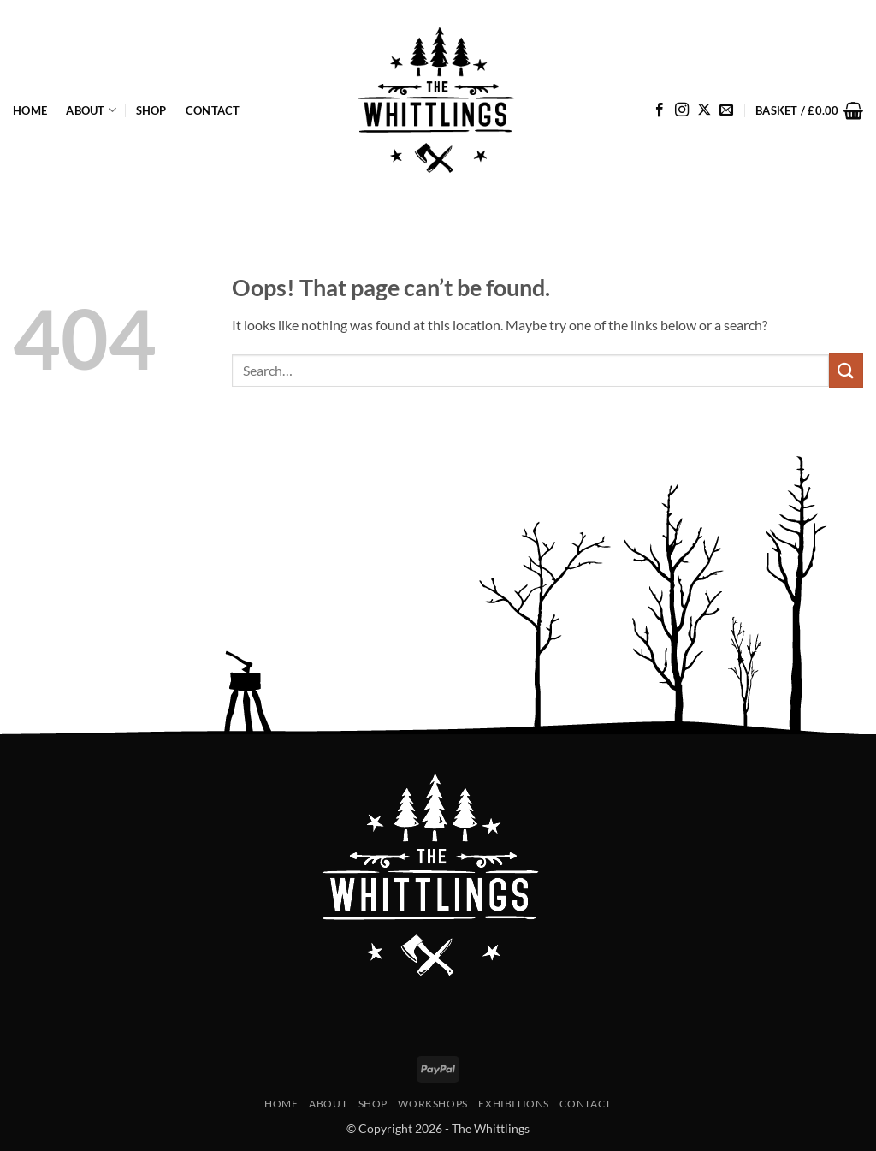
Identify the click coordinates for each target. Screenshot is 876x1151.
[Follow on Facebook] (659, 110)
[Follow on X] (704, 110)
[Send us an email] (726, 110)
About (91, 110)
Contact (213, 110)
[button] (809, 110)
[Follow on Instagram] (682, 110)
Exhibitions (513, 1103)
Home (30, 110)
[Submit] (846, 370)
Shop (151, 110)
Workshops (433, 1103)
